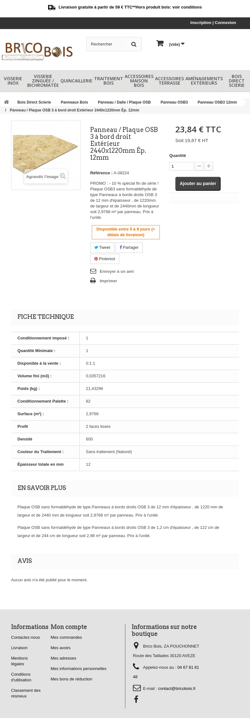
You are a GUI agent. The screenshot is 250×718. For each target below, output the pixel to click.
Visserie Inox (13, 80)
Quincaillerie (76, 81)
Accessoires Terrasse (169, 80)
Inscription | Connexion (213, 22)
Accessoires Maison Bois (139, 80)
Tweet (102, 247)
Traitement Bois (108, 80)
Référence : (101, 173)
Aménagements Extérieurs (204, 80)
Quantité (177, 155)
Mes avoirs (61, 647)
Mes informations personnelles (78, 668)
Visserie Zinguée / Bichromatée (43, 80)
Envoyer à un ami (117, 271)
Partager (129, 247)
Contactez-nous (25, 637)
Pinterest (104, 258)
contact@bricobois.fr (177, 688)
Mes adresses (63, 658)
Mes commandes (66, 637)
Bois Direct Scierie (237, 80)
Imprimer (108, 280)
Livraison (19, 647)
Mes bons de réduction (71, 679)
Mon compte (69, 627)
